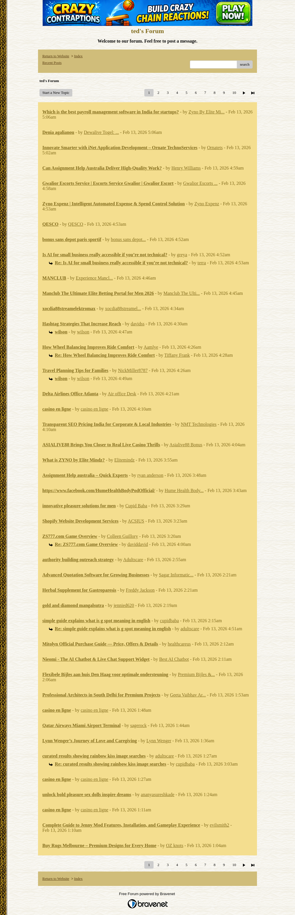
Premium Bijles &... (196, 674)
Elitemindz (124, 460)
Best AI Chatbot (174, 659)
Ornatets (215, 147)
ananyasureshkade (157, 794)
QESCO (75, 224)
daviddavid (137, 544)
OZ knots (174, 845)
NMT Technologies (198, 424)
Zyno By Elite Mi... (206, 111)
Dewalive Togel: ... (101, 132)
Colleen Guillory (122, 536)
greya (182, 254)
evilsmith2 (219, 825)
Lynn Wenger (158, 740)
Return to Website (55, 56)
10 (234, 92)
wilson (83, 331)
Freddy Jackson (140, 590)
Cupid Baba (136, 505)
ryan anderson (150, 475)
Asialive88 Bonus (185, 444)
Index (78, 56)
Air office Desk (122, 393)
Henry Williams (186, 168)
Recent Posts (52, 62)
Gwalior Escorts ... (200, 183)
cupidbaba (169, 620)
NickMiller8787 (133, 370)
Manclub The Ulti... (181, 293)
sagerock (138, 725)
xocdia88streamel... (123, 308)
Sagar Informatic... (176, 574)
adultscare (189, 628)
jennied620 (124, 605)
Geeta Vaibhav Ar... (188, 694)
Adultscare (133, 559)
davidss (138, 323)
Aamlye (150, 347)
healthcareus (179, 643)
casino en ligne (94, 409)
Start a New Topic (55, 92)
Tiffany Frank (177, 355)
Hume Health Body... (183, 490)
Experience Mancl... (94, 278)
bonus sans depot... (128, 239)
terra (201, 262)
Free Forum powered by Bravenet (147, 894)
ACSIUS (136, 521)
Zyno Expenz (206, 203)
